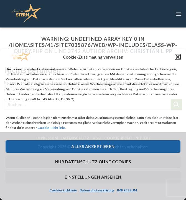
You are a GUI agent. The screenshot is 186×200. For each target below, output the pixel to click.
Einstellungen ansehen (93, 176)
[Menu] (178, 14)
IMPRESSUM (127, 190)
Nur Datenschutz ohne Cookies (93, 161)
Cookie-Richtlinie (51, 128)
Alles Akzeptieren (93, 146)
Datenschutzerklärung (97, 190)
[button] (177, 57)
